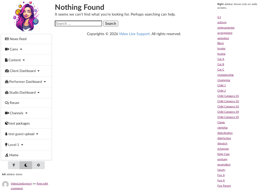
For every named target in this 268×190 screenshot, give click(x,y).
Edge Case (223, 153)
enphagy (222, 159)
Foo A (221, 175)
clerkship (222, 127)
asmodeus (223, 38)
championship (225, 74)
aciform (221, 22)
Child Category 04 (228, 111)
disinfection (224, 138)
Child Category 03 (228, 106)
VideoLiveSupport (21, 183)
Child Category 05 (228, 116)
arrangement (224, 32)
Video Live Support (134, 33)
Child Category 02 (228, 101)
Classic (221, 122)
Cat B (220, 64)
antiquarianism (226, 27)
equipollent (224, 164)
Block (220, 43)
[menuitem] (26, 39)
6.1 (219, 16)
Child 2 (221, 90)
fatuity (221, 169)
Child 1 (221, 85)
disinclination (225, 132)
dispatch (222, 143)
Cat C (220, 69)
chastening (223, 80)
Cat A (220, 58)
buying (221, 53)
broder (221, 48)
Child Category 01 (228, 95)
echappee (223, 148)
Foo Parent (224, 185)
